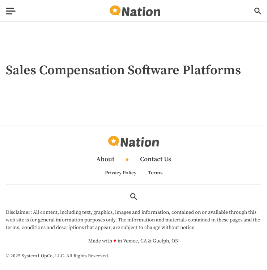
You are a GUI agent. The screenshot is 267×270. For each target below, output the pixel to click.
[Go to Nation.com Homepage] (135, 11)
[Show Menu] (11, 11)
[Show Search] (257, 11)
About (105, 159)
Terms (155, 173)
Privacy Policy (120, 173)
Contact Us (155, 159)
